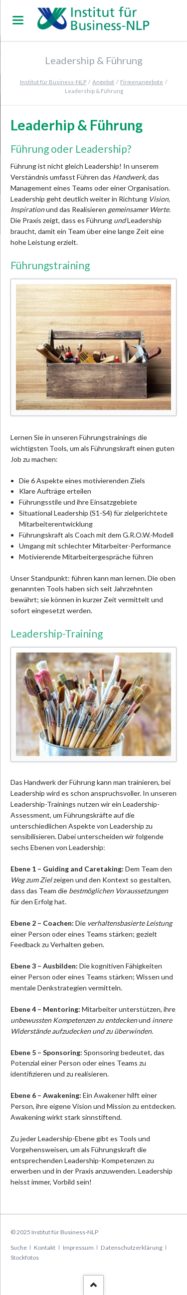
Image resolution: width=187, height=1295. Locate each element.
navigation (18, 20)
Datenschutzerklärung (132, 1247)
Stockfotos (24, 1257)
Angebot (103, 82)
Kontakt (44, 1247)
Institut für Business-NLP (53, 82)
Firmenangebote (141, 82)
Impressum (78, 1247)
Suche (18, 1247)
